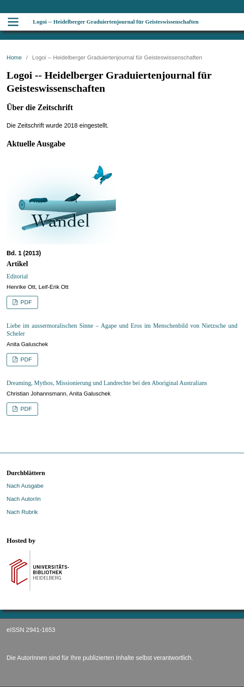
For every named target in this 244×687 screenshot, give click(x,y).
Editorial (17, 276)
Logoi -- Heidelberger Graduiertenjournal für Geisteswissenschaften (116, 21)
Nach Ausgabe (25, 485)
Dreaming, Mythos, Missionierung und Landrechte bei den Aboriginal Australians (107, 383)
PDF (25, 302)
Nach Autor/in (24, 499)
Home (14, 57)
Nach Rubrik (22, 512)
